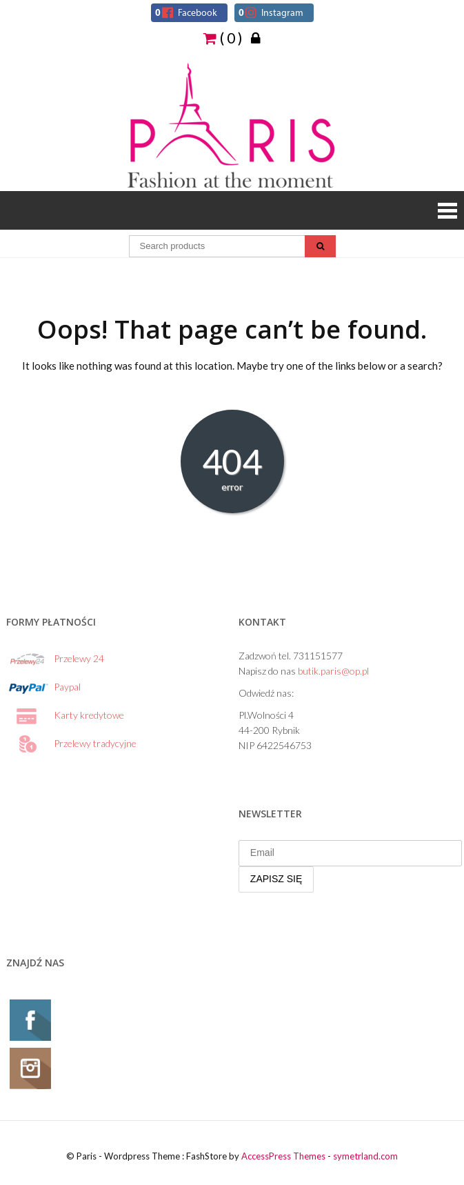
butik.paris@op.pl (333, 671)
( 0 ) (222, 37)
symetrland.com (365, 1156)
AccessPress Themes (283, 1156)
